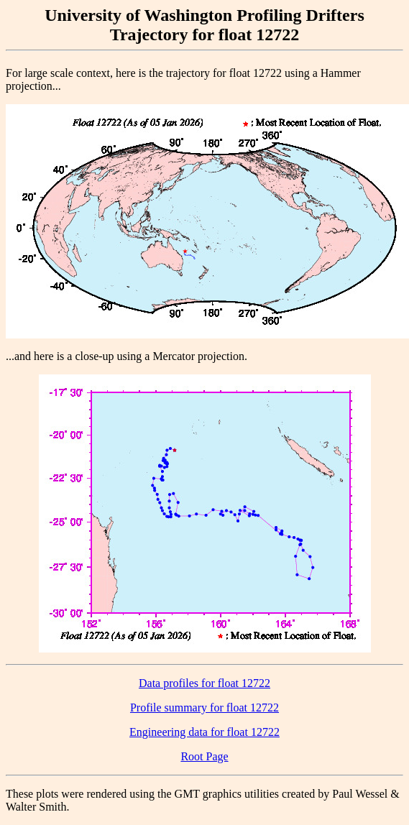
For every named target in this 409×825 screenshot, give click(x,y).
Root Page (204, 756)
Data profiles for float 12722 (204, 683)
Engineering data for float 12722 (204, 732)
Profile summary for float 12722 (204, 707)
